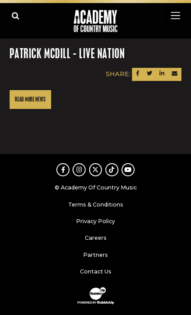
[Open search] (15, 15)
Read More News (30, 99)
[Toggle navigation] (175, 15)
